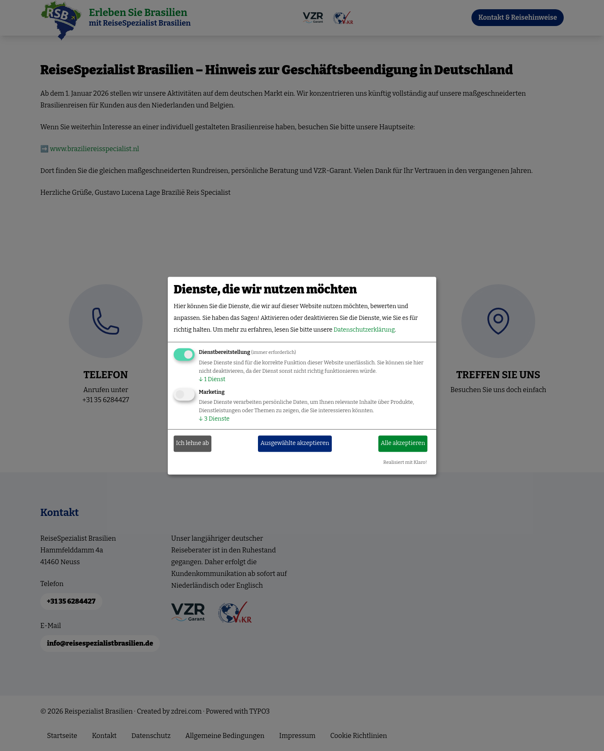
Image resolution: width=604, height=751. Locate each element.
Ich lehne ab (192, 443)
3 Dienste (214, 418)
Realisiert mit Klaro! (405, 462)
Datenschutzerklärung (364, 329)
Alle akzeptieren (403, 443)
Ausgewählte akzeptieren (294, 443)
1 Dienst (212, 379)
